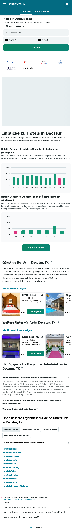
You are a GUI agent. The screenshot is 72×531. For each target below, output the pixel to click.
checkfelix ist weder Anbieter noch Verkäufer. (37, 507)
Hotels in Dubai (10, 479)
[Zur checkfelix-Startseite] (17, 4)
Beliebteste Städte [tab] (30, 429)
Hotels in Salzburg (11, 467)
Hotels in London (10, 475)
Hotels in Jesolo (10, 460)
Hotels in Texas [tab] (50, 429)
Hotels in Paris (9, 464)
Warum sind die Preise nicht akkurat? (37, 517)
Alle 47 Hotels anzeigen (14, 288)
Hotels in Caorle (10, 482)
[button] (4, 4)
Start (31, 527)
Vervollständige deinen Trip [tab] (16, 435)
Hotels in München (11, 456)
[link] (36, 247)
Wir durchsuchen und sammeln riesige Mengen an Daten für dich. (37, 512)
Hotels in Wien (9, 471)
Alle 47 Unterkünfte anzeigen (17, 330)
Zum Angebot (35, 311)
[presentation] (51, 262)
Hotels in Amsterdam (12, 453)
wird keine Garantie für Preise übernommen (19, 500)
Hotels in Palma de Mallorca (15, 486)
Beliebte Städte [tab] (11, 429)
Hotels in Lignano (11, 449)
